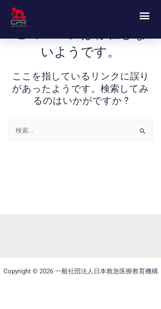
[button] (145, 16)
